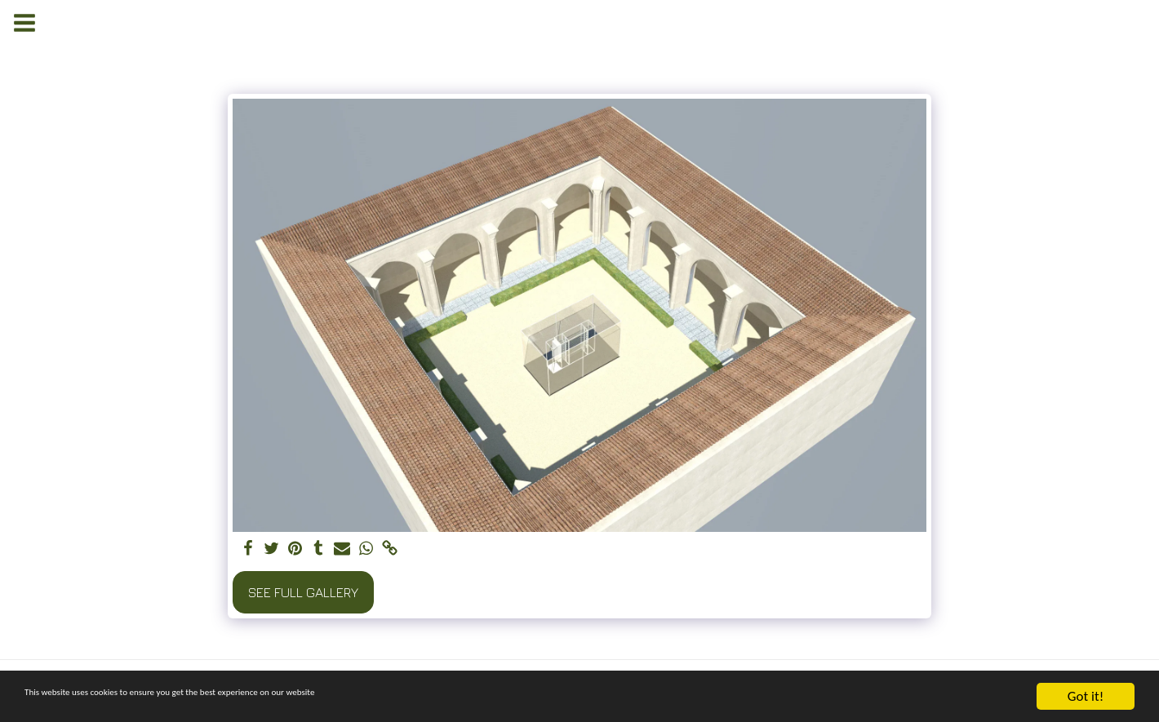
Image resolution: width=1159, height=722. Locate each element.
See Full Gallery (303, 592)
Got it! (1085, 696)
